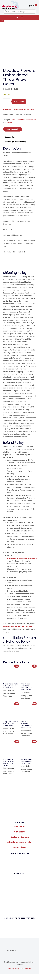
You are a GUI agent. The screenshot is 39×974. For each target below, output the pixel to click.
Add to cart (19, 101)
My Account (19, 826)
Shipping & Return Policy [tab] (15, 141)
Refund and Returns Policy (19, 842)
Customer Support (19, 837)
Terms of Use (19, 847)
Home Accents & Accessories (24, 119)
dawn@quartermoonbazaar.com (22, 558)
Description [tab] (10, 137)
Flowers (10, 122)
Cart (34, 5)
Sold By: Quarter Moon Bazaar (18, 109)
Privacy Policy (13, 969)
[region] (19, 800)
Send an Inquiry (13, 129)
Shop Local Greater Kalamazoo (10, 4)
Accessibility (26, 969)
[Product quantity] (6, 102)
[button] (18, 17)
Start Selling (19, 831)
